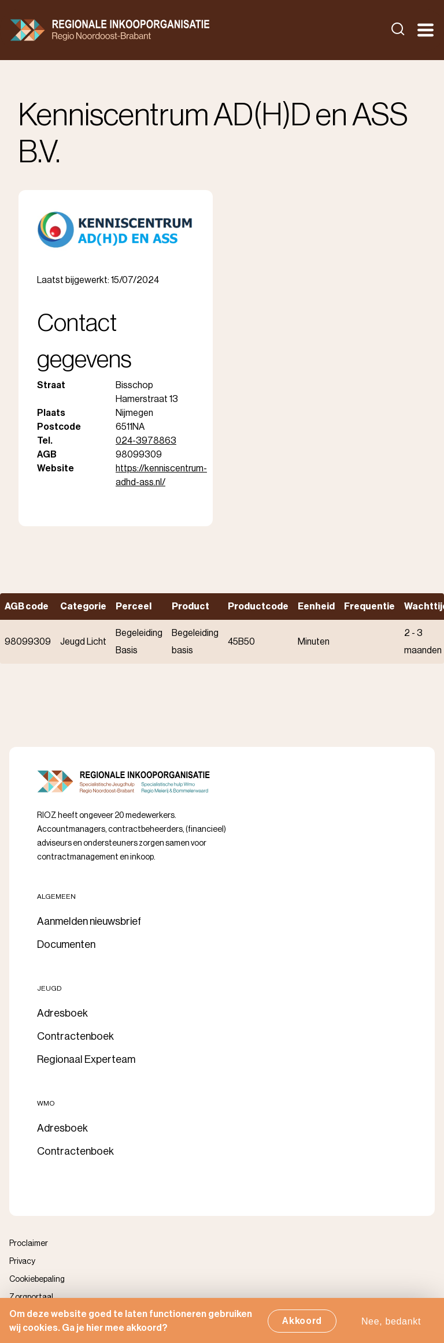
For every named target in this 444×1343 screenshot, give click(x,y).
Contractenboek (75, 1036)
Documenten (66, 944)
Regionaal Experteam (86, 1059)
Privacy (22, 1262)
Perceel (133, 606)
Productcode (258, 606)
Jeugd (49, 988)
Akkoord (302, 1324)
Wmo (46, 1103)
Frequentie (369, 606)
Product (190, 606)
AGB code (27, 606)
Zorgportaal (31, 1297)
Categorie (83, 606)
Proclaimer (28, 1244)
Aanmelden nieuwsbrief (89, 921)
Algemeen (56, 896)
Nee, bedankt (391, 1324)
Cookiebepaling (37, 1279)
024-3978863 (146, 440)
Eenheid (316, 606)
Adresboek (62, 1013)
